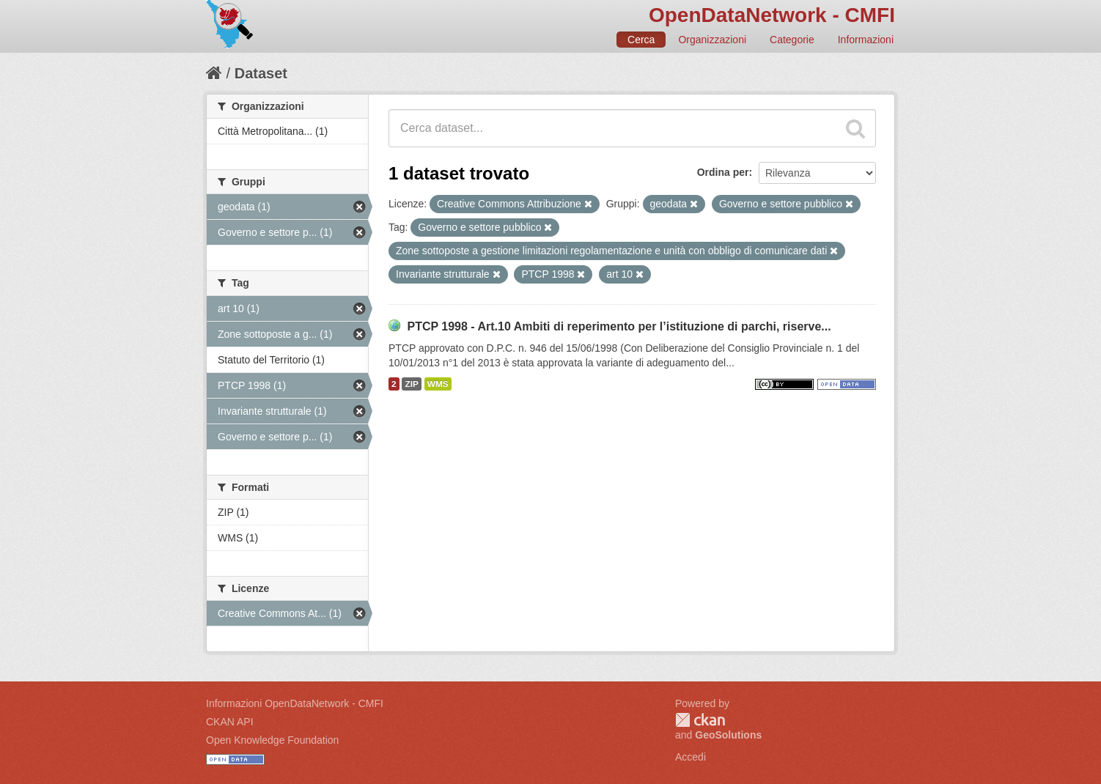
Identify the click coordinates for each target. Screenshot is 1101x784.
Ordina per (723, 172)
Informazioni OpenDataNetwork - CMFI (294, 703)
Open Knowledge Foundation (272, 740)
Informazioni (866, 39)
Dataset (261, 73)
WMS (438, 384)
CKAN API (230, 722)
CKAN (700, 720)
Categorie (792, 39)
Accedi (690, 757)
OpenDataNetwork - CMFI (772, 15)
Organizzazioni (712, 39)
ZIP (411, 384)
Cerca (641, 39)
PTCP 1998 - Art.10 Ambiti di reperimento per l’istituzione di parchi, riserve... (619, 326)
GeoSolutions (728, 735)
